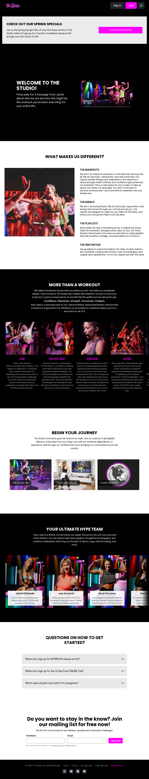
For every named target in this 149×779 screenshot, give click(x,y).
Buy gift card (86, 765)
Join (131, 5)
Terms (66, 765)
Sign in (117, 5)
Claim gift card (101, 765)
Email (70, 735)
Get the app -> (117, 765)
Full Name (31, 735)
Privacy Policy (71, 745)
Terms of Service (57, 745)
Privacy (74, 765)
